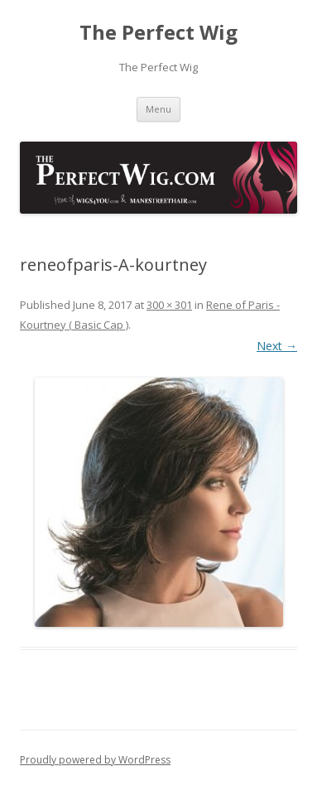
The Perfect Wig (158, 33)
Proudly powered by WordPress (95, 760)
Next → (277, 346)
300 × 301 (169, 304)
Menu (158, 109)
